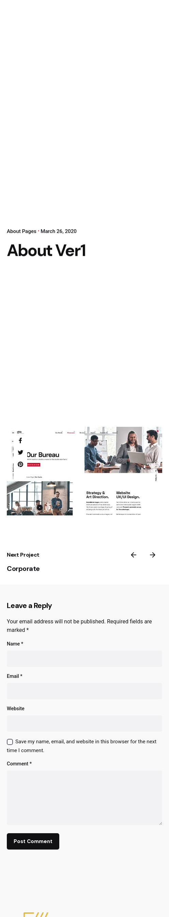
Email (14, 676)
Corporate (23, 568)
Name (15, 644)
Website (16, 709)
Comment (19, 764)
